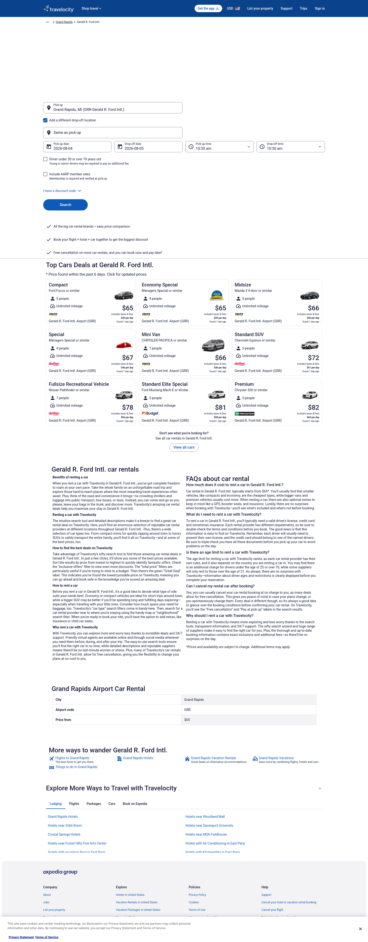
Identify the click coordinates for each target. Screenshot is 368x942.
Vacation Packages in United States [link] (138, 864)
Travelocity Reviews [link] (128, 886)
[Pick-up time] (219, 124)
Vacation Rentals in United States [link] (136, 856)
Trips (303, 8)
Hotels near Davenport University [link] (209, 779)
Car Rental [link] (73, 22)
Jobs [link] (46, 856)
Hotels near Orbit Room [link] (65, 779)
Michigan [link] (148, 22)
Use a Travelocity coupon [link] (277, 879)
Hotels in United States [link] (130, 849)
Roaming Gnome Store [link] (57, 894)
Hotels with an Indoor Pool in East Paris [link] (76, 806)
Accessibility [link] (196, 879)
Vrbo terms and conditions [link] (205, 871)
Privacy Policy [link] (197, 849)
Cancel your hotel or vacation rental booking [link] (288, 856)
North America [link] (93, 22)
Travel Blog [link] (123, 909)
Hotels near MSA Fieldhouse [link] (206, 788)
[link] (82, 714)
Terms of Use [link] (197, 864)
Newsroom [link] (50, 879)
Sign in (320, 8)
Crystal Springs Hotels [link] (64, 788)
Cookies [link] (194, 856)
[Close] (360, 929)
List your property (260, 8)
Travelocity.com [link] (53, 22)
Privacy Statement (21, 937)
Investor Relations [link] (54, 886)
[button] (184, 168)
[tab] (55, 758)
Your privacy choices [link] (202, 886)
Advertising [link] (50, 901)
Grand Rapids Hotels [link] (63, 771)
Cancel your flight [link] (272, 864)
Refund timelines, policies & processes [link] (285, 871)
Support (286, 8)
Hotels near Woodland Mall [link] (205, 771)
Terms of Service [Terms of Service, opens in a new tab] (46, 937)
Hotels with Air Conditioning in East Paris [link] (215, 797)
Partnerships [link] (51, 871)
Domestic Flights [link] (126, 871)
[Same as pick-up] (255, 110)
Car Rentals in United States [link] (133, 879)
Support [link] (266, 849)
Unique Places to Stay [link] (129, 901)
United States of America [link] (122, 22)
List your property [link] (54, 864)
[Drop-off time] (291, 124)
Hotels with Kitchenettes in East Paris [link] (212, 806)
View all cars (184, 401)
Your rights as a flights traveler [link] (280, 886)
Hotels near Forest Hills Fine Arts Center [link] (77, 797)
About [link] (47, 849)
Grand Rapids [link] (166, 22)
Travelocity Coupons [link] (128, 894)
